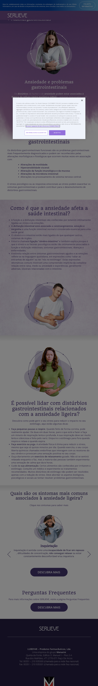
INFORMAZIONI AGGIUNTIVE (36, 133)
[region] (49, 118)
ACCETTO (57, 133)
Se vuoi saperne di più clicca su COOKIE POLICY (43, 126)
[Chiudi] (82, 100)
